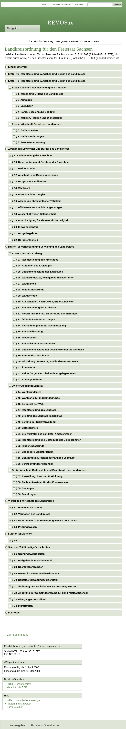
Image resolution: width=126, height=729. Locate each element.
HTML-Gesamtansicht (80, 670)
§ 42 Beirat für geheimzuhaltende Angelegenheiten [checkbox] (46, 373)
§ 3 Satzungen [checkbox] (24, 105)
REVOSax (60, 22)
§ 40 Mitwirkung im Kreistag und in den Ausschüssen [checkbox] (47, 361)
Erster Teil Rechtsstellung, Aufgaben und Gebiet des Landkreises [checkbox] (46, 73)
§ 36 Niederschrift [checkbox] (26, 337)
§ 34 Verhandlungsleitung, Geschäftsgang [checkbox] (41, 325)
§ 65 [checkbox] (15, 540)
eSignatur (79, 4)
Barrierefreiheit (14, 693)
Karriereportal (94, 723)
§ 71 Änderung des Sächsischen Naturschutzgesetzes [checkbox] (44, 586)
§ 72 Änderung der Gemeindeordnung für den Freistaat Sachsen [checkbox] (50, 592)
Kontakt (56, 4)
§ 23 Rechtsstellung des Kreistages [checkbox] (37, 259)
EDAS (108, 723)
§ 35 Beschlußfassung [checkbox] (29, 331)
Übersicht (46, 4)
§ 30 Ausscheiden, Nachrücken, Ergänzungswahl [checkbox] (45, 301)
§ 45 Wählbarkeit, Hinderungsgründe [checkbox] (38, 397)
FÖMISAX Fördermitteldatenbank (49, 723)
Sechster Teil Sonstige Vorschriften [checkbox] (29, 547)
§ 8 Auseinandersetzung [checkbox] (30, 142)
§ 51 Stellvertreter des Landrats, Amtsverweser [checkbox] (44, 433)
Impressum (67, 4)
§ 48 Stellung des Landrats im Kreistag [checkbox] (39, 415)
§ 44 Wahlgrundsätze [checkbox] (28, 392)
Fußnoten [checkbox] (14, 612)
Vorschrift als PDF (78, 673)
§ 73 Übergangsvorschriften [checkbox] (29, 599)
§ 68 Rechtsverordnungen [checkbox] (27, 566)
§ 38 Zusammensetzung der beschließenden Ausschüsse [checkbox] (50, 349)
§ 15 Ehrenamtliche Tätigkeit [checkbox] (29, 194)
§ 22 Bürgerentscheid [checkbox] (25, 240)
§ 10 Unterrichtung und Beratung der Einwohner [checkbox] (41, 162)
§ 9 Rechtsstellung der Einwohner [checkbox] (32, 155)
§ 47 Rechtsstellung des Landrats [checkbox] (36, 409)
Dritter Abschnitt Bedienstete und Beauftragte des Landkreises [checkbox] (49, 470)
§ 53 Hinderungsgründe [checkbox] (30, 445)
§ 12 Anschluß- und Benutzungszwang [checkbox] (35, 175)
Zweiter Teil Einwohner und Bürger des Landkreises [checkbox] (39, 148)
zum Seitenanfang (16, 634)
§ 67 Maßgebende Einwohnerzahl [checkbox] (32, 560)
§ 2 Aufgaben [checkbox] (24, 99)
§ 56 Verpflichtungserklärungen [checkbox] (34, 463)
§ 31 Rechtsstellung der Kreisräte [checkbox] (36, 307)
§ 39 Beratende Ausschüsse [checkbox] (32, 355)
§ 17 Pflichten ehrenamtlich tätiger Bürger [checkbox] (37, 207)
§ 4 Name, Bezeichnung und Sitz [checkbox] (35, 111)
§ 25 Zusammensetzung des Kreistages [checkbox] (39, 271)
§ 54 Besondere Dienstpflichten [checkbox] (34, 451)
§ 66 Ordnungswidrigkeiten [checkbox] (28, 553)
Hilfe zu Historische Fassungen (23, 686)
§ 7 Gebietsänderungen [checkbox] (30, 136)
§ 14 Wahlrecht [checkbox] (21, 188)
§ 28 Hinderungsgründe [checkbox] (30, 289)
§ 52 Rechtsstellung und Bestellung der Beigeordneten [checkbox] (48, 439)
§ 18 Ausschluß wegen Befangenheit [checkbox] (34, 214)
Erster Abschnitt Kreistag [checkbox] (27, 253)
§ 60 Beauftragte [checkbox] (26, 494)
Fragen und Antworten (18, 690)
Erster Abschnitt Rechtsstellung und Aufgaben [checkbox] (39, 87)
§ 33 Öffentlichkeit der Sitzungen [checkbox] (35, 319)
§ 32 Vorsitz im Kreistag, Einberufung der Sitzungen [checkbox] (47, 313)
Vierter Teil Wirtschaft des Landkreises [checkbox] (31, 500)
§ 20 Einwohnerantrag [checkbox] (25, 227)
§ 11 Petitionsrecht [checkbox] (23, 168)
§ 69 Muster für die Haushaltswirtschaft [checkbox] (35, 573)
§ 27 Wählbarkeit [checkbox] (26, 283)
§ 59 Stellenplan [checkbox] (25, 488)
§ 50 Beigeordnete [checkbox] (27, 427)
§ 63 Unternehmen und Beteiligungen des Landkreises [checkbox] (44, 520)
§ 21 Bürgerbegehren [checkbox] (25, 233)
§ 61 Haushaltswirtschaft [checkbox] (27, 507)
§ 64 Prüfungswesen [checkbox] (24, 527)
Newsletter (77, 723)
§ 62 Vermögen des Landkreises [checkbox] (31, 514)
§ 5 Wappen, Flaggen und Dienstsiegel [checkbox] (39, 117)
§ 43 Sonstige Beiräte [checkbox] (29, 379)
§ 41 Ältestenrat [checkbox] (25, 367)
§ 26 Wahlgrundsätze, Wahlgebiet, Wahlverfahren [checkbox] (45, 277)
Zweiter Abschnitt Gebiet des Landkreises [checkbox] (37, 124)
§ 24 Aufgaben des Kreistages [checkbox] (34, 265)
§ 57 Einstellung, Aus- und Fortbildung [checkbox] (39, 476)
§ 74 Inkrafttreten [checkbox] (22, 605)
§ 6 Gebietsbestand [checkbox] (27, 130)
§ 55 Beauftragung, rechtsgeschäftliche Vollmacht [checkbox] (45, 457)
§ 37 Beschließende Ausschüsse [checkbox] (35, 343)
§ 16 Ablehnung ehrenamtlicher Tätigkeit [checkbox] (36, 201)
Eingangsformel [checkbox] (17, 66)
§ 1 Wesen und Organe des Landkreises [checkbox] (39, 93)
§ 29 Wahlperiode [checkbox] (26, 295)
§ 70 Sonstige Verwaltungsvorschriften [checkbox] (35, 579)
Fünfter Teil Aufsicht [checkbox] (20, 533)
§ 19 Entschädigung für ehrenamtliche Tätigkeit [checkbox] (40, 220)
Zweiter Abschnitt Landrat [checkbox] (27, 385)
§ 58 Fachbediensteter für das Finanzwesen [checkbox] (42, 482)
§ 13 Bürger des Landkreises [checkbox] (29, 181)
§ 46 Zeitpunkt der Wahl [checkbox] (30, 404)
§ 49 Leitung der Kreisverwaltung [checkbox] (36, 421)
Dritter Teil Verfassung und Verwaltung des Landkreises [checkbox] (41, 246)
